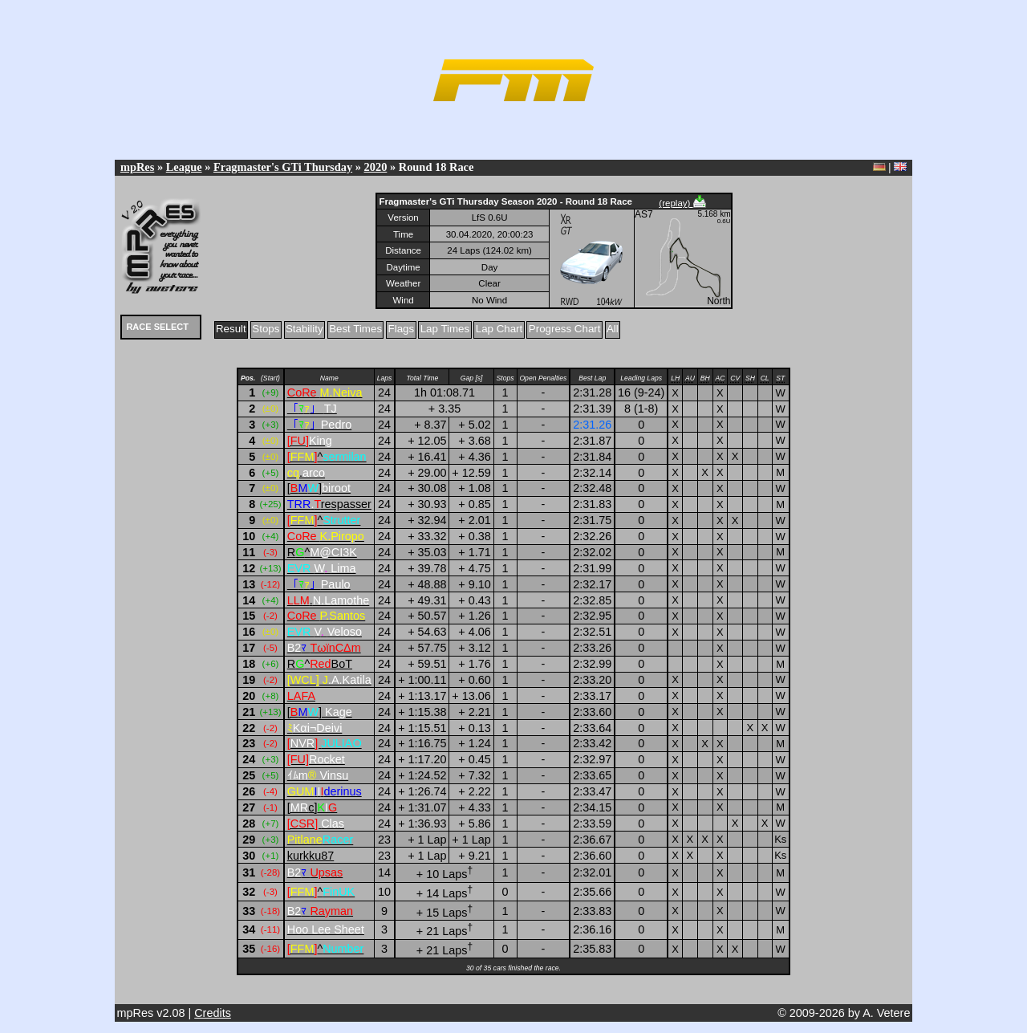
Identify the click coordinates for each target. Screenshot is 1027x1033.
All (613, 329)
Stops (265, 329)
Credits (212, 1013)
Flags (401, 329)
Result (231, 329)
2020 (376, 167)
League (184, 167)
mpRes (137, 167)
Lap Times (445, 329)
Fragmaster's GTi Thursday (282, 167)
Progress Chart (565, 329)
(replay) (682, 203)
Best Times (355, 329)
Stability (304, 329)
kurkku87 (310, 855)
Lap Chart (499, 329)
